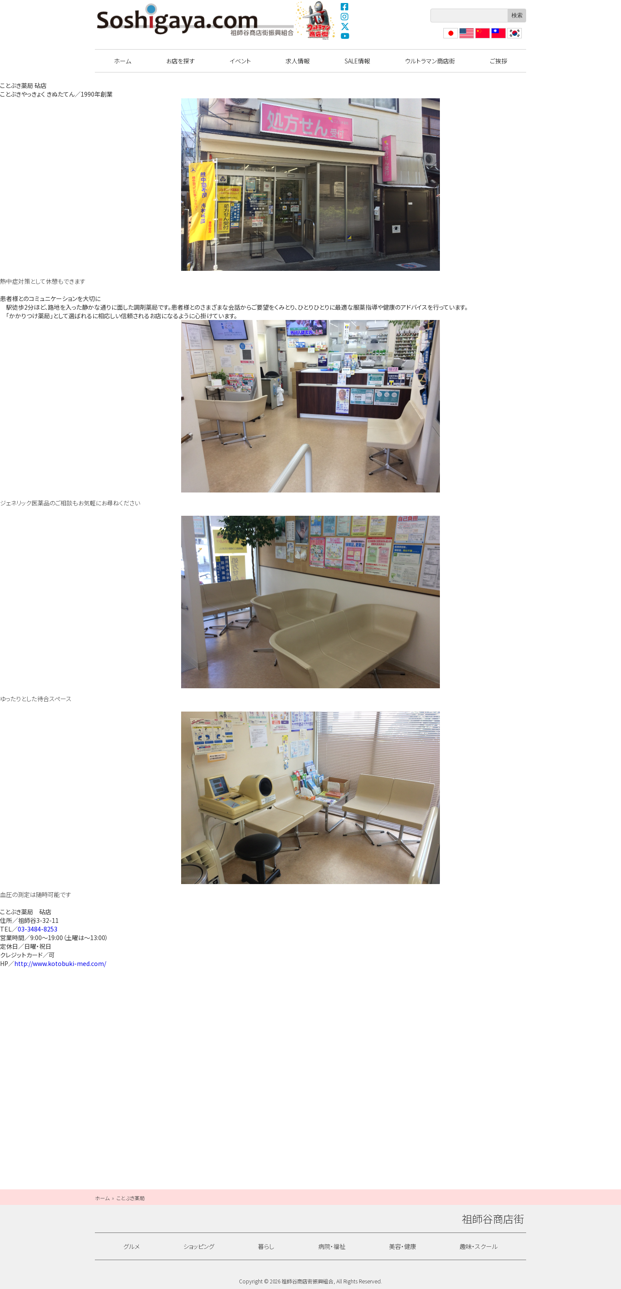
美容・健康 (402, 1246)
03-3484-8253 (37, 929)
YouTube (345, 36)
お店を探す (180, 60)
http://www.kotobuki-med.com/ (60, 963)
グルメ (131, 1246)
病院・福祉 (331, 1246)
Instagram (345, 16)
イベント (240, 60)
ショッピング (198, 1246)
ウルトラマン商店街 (316, 20)
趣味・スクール (479, 1246)
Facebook (345, 6)
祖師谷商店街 (195, 19)
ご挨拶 (498, 60)
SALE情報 (357, 60)
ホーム (122, 60)
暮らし (266, 1246)
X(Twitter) (345, 26)
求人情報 (297, 60)
